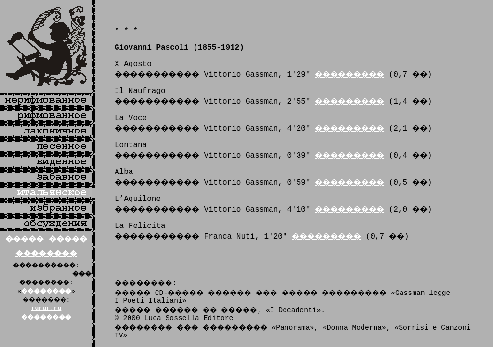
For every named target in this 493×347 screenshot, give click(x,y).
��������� (349, 74)
